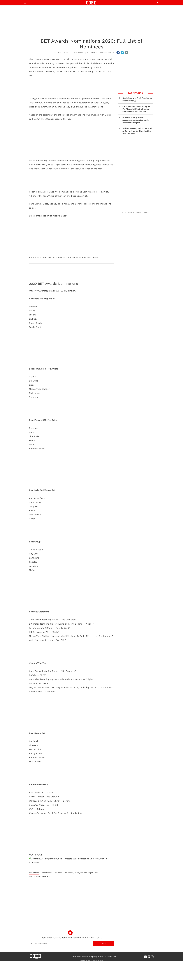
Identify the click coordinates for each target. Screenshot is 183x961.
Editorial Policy (111, 957)
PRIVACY (139, 213)
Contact (74, 957)
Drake (77, 873)
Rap (48, 876)
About (79, 957)
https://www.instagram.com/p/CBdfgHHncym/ (52, 291)
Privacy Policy (92, 957)
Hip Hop (83, 873)
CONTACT (131, 213)
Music (55, 873)
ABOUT (124, 213)
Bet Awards (69, 873)
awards (60, 873)
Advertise (85, 957)
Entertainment (46, 873)
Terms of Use (102, 957)
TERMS (146, 213)
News (44, 876)
